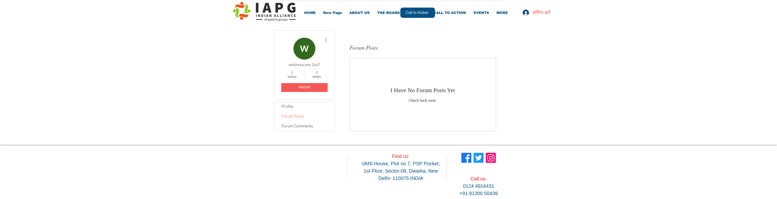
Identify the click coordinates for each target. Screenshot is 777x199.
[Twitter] (479, 158)
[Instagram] (491, 158)
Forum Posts (292, 116)
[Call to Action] (417, 13)
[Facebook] (466, 158)
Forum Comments (297, 126)
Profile (287, 106)
